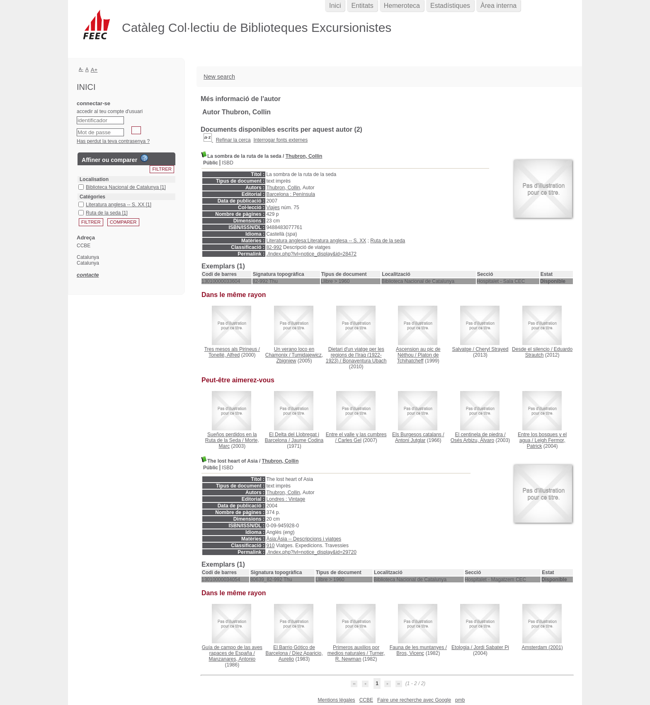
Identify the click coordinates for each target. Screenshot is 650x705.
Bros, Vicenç (410, 653)
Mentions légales (336, 700)
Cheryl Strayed (491, 349)
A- (81, 69)
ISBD (227, 163)
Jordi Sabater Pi (491, 647)
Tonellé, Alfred (224, 355)
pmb (460, 700)
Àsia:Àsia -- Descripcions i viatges (303, 539)
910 (270, 545)
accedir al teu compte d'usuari (110, 111)
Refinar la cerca (233, 140)
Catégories (92, 197)
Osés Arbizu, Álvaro (472, 440)
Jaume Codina (307, 440)
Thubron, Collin (304, 156)
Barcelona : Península (290, 194)
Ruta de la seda (387, 241)
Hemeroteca (402, 5)
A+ (94, 70)
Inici (335, 5)
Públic (210, 163)
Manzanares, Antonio (232, 659)
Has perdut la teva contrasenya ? (113, 141)
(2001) (542, 647)
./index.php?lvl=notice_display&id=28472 (311, 254)
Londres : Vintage (285, 499)
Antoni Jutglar (410, 440)
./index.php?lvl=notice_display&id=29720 (311, 552)
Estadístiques (450, 5)
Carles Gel (349, 440)
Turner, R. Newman (360, 656)
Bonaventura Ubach (364, 361)
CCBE (366, 700)
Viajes (272, 207)
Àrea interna (498, 5)
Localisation (94, 179)
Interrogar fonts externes (280, 140)
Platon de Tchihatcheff (418, 358)
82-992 (273, 247)
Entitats (362, 5)
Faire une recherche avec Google (414, 700)
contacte (88, 275)
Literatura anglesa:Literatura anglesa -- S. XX (316, 241)
